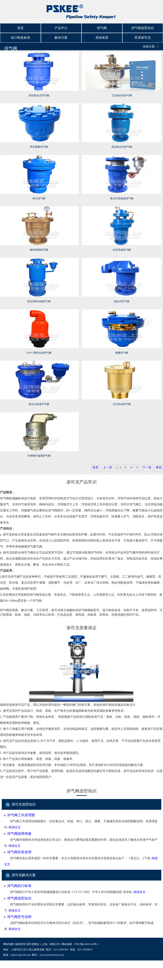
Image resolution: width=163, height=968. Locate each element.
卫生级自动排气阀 (121, 92)
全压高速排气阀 (122, 246)
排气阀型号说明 (19, 914)
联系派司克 (143, 35)
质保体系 (101, 35)
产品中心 (61, 27)
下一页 (146, 464)
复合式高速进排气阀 (121, 195)
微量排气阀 (121, 349)
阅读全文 (15, 824)
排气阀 (102, 27)
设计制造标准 (20, 35)
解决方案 (61, 35)
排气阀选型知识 (142, 27)
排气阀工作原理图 (21, 812)
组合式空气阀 (121, 298)
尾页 (159, 464)
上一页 (107, 464)
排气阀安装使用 (19, 849)
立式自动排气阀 (122, 401)
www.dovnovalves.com (52, 951)
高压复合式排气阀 (121, 143)
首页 (20, 27)
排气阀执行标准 (19, 883)
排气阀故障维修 (19, 830)
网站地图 (8, 941)
